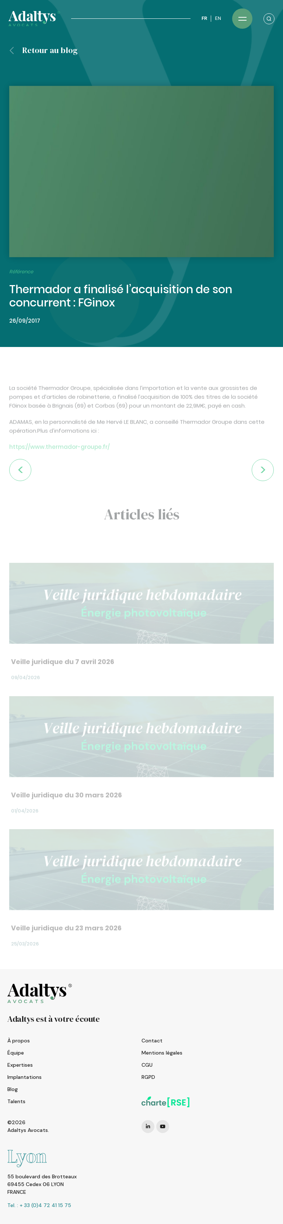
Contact (152, 1040)
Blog (12, 1089)
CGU (147, 1065)
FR (204, 18)
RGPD (148, 1077)
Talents (16, 1101)
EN (218, 18)
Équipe (15, 1052)
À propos (18, 1040)
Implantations (24, 1077)
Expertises (20, 1065)
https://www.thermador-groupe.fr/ (59, 462)
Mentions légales (162, 1052)
